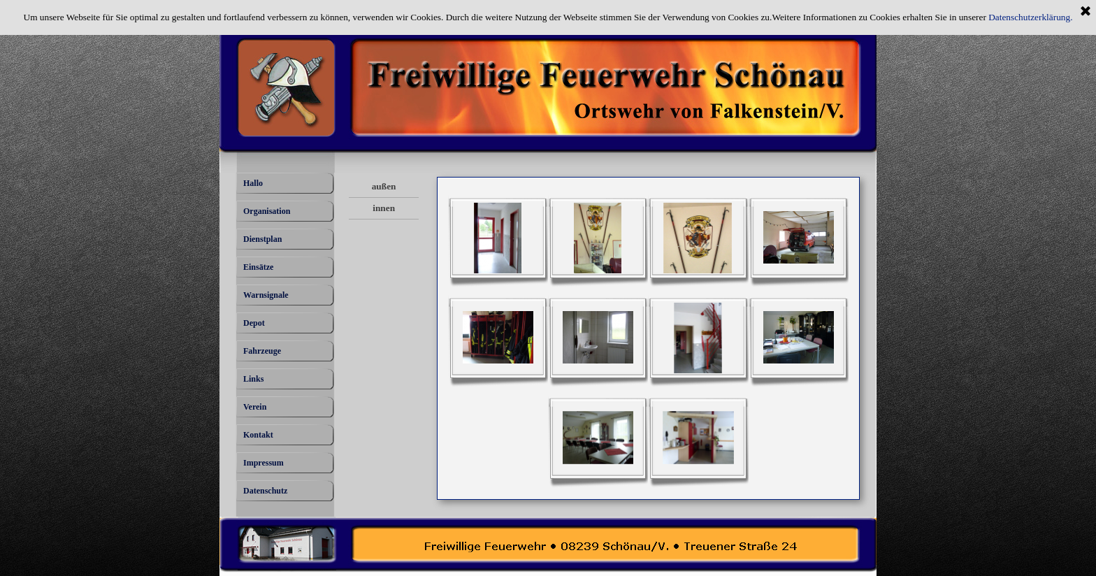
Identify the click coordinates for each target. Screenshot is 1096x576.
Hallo (253, 183)
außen (384, 186)
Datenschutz (265, 491)
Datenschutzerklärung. (1030, 17)
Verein (254, 407)
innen (384, 208)
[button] (498, 238)
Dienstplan (262, 239)
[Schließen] (1086, 11)
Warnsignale (266, 295)
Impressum (263, 463)
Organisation (266, 211)
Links (253, 379)
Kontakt (258, 435)
